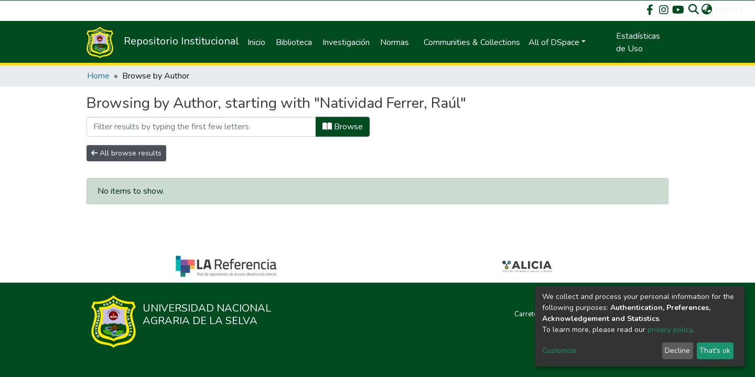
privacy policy (670, 330)
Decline (677, 351)
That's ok (714, 351)
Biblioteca (294, 42)
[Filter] (201, 127)
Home (98, 76)
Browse (342, 126)
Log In (726, 9)
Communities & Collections (472, 42)
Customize (559, 351)
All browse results (126, 153)
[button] (707, 9)
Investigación (346, 42)
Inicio (256, 42)
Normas (394, 42)
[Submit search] (693, 9)
